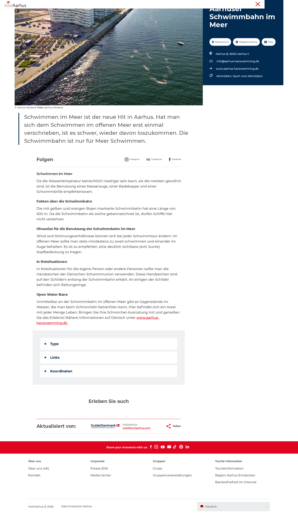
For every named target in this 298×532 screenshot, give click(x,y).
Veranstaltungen (112, 12)
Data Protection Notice (80, 524)
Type (51, 362)
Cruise (158, 486)
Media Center (102, 493)
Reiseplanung (201, 12)
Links (52, 376)
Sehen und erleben (81, 12)
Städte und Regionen (170, 12)
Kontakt (37, 493)
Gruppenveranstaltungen (173, 493)
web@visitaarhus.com (125, 445)
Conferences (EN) (273, 3)
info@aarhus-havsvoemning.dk (237, 79)
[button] (151, 444)
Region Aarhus (227, 3)
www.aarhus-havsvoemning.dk (237, 86)
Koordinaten (58, 389)
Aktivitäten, (224, 94)
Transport (223, 12)
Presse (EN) (101, 486)
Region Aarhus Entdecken (234, 493)
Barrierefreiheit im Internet (235, 500)
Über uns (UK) (42, 486)
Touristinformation (249, 3)
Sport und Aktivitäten (247, 94)
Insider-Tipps (139, 12)
